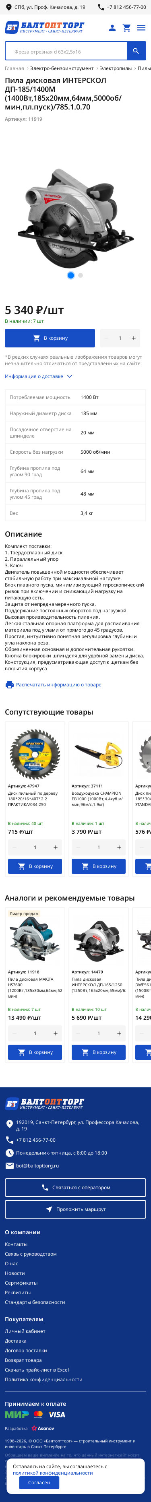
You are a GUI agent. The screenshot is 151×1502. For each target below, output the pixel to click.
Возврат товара (23, 1360)
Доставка (16, 1341)
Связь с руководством (31, 1254)
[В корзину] (35, 866)
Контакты (16, 1244)
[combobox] (75, 50)
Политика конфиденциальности (44, 1379)
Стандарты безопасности (35, 1302)
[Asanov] (42, 1428)
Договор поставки (26, 1350)
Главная (14, 68)
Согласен (39, 1482)
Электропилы (116, 68)
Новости (15, 1273)
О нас (11, 1263)
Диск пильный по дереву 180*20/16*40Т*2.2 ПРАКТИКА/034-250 (33, 798)
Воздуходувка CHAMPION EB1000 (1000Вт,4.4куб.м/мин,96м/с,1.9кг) (97, 798)
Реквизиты (18, 1292)
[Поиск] (136, 51)
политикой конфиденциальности (53, 1473)
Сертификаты (21, 1283)
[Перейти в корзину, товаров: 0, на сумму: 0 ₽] (127, 28)
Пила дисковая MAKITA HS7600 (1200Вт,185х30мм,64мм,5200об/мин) (35, 987)
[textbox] (70, 52)
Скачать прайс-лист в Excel (37, 1370)
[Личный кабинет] (112, 28)
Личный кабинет (25, 1331)
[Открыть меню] (141, 28)
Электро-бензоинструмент (62, 68)
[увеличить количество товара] (133, 338)
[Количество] (120, 338)
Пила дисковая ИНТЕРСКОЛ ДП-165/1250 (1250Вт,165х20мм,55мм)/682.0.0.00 (99, 984)
